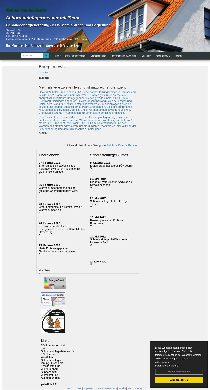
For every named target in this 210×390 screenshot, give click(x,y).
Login (69, 388)
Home (58, 56)
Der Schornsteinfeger (75, 56)
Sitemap (138, 388)
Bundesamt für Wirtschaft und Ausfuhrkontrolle (50, 375)
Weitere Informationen (179, 372)
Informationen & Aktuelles (124, 56)
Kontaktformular (163, 56)
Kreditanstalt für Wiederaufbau (50, 368)
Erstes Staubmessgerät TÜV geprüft (111, 165)
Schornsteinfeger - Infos (109, 155)
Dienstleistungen (99, 56)
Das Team (146, 56)
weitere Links (49, 384)
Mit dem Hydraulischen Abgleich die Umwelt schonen (111, 183)
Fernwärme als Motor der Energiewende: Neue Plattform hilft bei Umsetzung (62, 229)
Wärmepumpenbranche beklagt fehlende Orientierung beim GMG (58, 189)
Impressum (164, 362)
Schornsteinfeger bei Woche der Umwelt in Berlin (109, 241)
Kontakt (77, 388)
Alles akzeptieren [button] (179, 380)
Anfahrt (178, 56)
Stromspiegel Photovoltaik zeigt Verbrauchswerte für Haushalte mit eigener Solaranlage (59, 168)
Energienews (49, 155)
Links (45, 341)
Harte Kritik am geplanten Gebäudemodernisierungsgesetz (58, 250)
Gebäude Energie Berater (121, 145)
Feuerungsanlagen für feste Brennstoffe (106, 222)
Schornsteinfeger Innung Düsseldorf (52, 362)
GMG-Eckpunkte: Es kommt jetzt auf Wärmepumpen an (60, 208)
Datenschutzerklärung (166, 365)
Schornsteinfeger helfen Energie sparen (109, 203)
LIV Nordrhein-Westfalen (49, 356)
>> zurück (43, 72)
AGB (130, 388)
